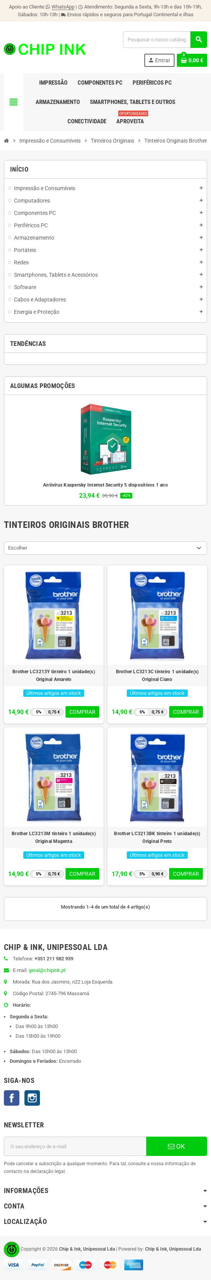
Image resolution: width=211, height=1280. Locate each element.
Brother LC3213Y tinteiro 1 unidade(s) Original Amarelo (53, 675)
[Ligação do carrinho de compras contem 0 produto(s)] (192, 60)
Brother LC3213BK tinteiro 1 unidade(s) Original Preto (157, 837)
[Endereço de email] (75, 1146)
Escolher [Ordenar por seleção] (17, 548)
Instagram (32, 1098)
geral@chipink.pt (47, 970)
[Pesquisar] (165, 39)
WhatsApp (63, 7)
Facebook (11, 1098)
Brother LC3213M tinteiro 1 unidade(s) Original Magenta (54, 837)
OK (176, 1146)
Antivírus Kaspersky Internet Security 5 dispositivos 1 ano (105, 485)
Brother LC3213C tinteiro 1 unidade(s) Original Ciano (157, 675)
